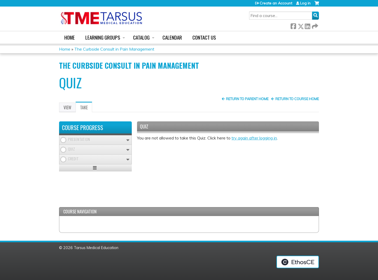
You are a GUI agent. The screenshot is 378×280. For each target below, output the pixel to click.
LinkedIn (307, 25)
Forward (314, 25)
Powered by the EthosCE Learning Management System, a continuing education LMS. (297, 262)
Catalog (141, 37)
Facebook (293, 25)
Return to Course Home (297, 99)
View (67, 107)
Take (86, 108)
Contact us (204, 37)
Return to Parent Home (247, 99)
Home (69, 37)
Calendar (172, 37)
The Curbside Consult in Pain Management (114, 49)
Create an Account (276, 3)
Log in (305, 3)
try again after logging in (254, 138)
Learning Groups (102, 37)
